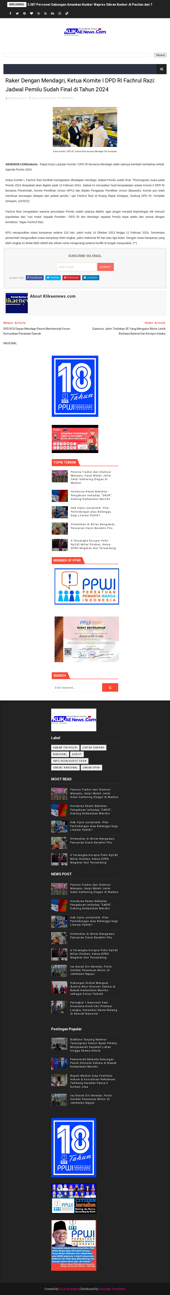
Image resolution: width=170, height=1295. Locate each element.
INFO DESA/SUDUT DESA (69, 761)
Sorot (77, 754)
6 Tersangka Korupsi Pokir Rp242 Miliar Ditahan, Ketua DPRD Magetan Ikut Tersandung (93, 544)
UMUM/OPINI (91, 767)
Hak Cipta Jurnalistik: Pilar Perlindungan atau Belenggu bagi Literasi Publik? (91, 511)
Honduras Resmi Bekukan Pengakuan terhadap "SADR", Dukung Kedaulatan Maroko (92, 495)
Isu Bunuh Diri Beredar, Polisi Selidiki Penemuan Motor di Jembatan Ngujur (91, 970)
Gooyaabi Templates (112, 1289)
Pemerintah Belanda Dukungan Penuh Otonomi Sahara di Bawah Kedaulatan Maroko (93, 1063)
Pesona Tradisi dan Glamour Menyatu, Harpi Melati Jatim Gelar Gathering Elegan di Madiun (94, 793)
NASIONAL (67, 98)
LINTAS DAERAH (94, 747)
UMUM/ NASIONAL (65, 767)
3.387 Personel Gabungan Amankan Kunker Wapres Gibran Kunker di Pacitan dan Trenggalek (97, 4)
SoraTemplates (69, 1289)
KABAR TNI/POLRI (65, 747)
